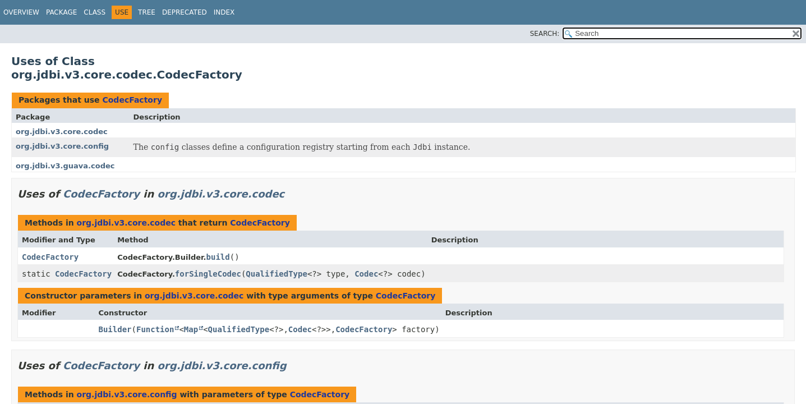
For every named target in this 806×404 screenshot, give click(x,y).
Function (155, 329)
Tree (146, 12)
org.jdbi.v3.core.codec (62, 131)
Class (94, 12)
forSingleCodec (208, 273)
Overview (21, 12)
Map (191, 329)
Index (224, 12)
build (218, 256)
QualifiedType (276, 273)
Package (61, 12)
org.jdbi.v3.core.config (62, 146)
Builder (115, 329)
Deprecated (184, 12)
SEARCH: (545, 34)
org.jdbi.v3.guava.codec (65, 166)
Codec (366, 273)
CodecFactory (132, 99)
